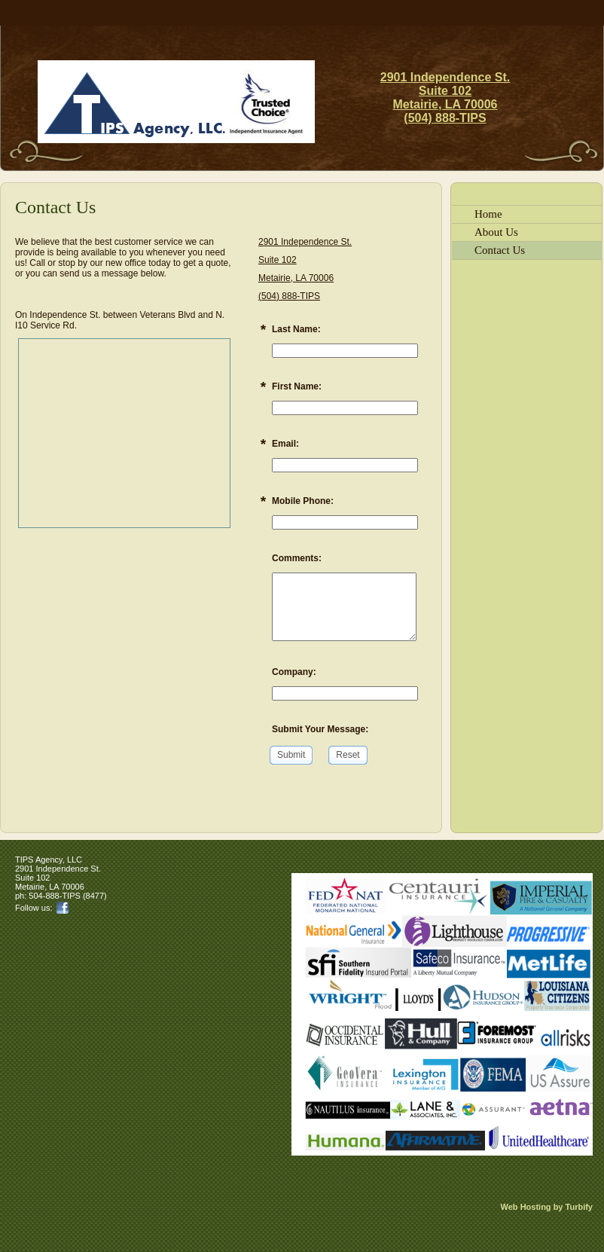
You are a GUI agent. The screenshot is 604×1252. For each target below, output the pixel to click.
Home (488, 214)
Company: (294, 672)
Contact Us (499, 250)
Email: (285, 443)
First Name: (297, 386)
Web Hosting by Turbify (547, 1206)
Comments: (297, 558)
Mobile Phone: (303, 501)
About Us (496, 232)
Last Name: (296, 329)
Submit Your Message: (320, 729)
